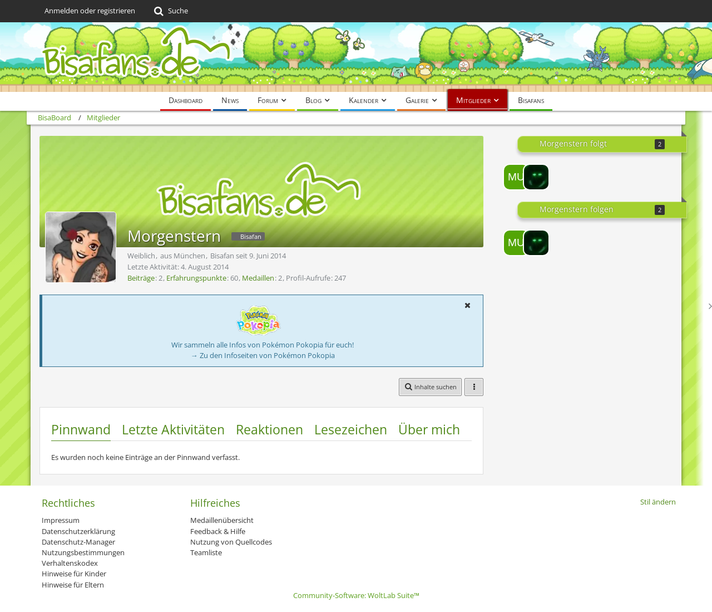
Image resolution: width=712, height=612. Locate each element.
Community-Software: (356, 595)
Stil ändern (658, 502)
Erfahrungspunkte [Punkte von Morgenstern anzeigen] (196, 278)
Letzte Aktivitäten (173, 429)
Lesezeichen (350, 429)
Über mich (429, 429)
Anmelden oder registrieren (89, 11)
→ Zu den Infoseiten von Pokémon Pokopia (263, 355)
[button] (467, 305)
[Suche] (170, 11)
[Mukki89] (516, 177)
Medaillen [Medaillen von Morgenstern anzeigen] (258, 278)
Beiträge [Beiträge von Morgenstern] (141, 278)
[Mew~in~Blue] (536, 177)
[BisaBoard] (356, 57)
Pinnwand (81, 429)
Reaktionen (269, 429)
